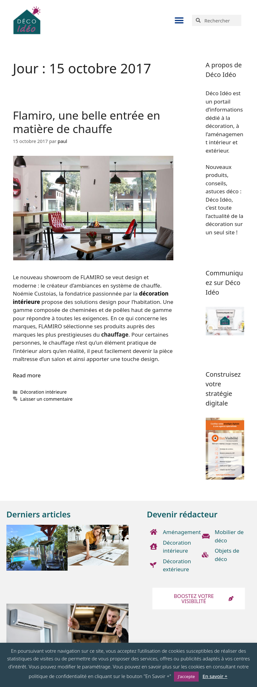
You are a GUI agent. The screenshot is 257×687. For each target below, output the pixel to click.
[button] (179, 20)
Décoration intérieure (43, 392)
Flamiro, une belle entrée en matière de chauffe (86, 122)
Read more (27, 375)
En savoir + (215, 676)
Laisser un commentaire (46, 399)
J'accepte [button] (186, 676)
